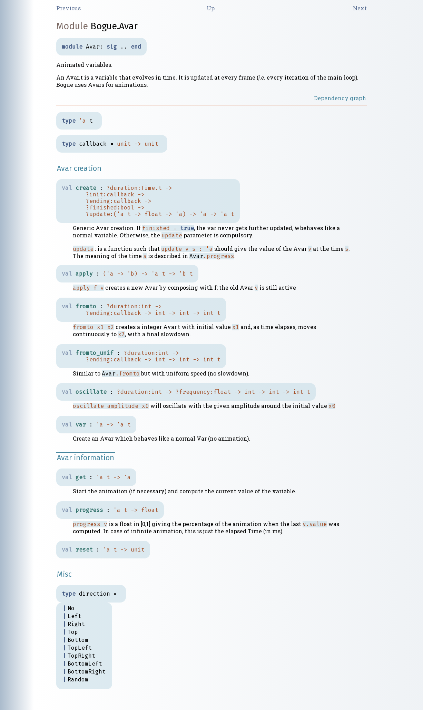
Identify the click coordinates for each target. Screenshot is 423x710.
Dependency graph (340, 98)
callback (120, 194)
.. (123, 46)
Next (360, 8)
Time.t (151, 188)
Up (211, 8)
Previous (68, 8)
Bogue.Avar (114, 26)
